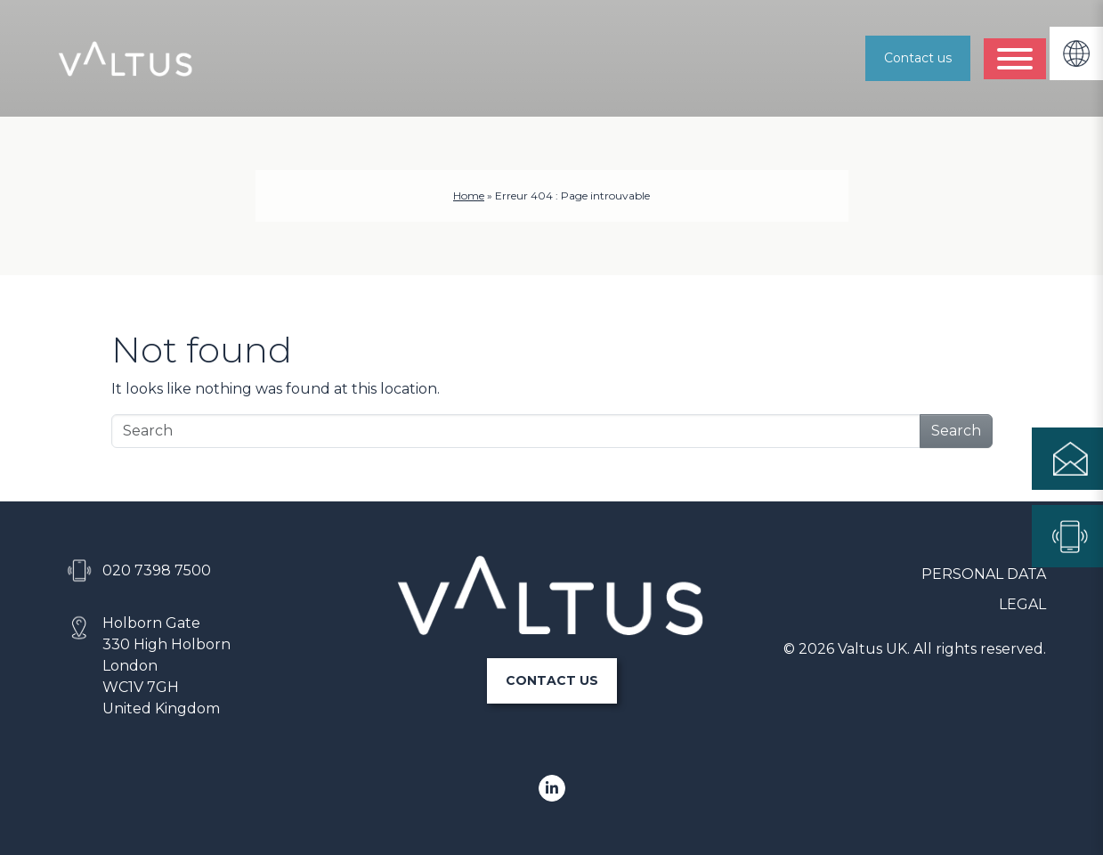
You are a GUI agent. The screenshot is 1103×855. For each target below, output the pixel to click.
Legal (1022, 604)
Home (468, 195)
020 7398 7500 (156, 570)
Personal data (983, 574)
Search (956, 430)
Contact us (918, 58)
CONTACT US (552, 680)
